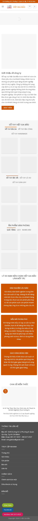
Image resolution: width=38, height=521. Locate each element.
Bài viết (4, 464)
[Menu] (3, 6)
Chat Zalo (8, 505)
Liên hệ (4, 468)
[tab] (11, 129)
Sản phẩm (5, 460)
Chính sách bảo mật (9, 479)
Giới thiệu (5, 457)
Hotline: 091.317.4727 (12, 514)
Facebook (8, 510)
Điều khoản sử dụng (9, 484)
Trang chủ (6, 453)
